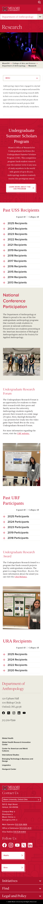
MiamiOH (6, 63)
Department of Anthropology (17, 16)
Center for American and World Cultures (15, 749)
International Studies (10, 755)
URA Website (21, 576)
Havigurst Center (9, 769)
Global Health (7, 738)
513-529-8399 (8, 720)
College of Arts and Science (24, 63)
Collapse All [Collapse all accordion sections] (34, 217)
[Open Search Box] (39, 2)
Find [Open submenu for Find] (5, 888)
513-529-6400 (19, 832)
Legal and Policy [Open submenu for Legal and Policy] (14, 895)
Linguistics (6, 765)
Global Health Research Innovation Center (16, 743)
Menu (8, 78)
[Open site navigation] (39, 9)
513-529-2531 (26, 828)
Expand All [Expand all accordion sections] (20, 217)
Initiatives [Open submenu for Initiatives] (10, 880)
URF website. (23, 433)
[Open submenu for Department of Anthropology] (40, 17)
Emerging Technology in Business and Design (17, 760)
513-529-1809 (21, 824)
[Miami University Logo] (11, 9)
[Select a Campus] (21, 799)
